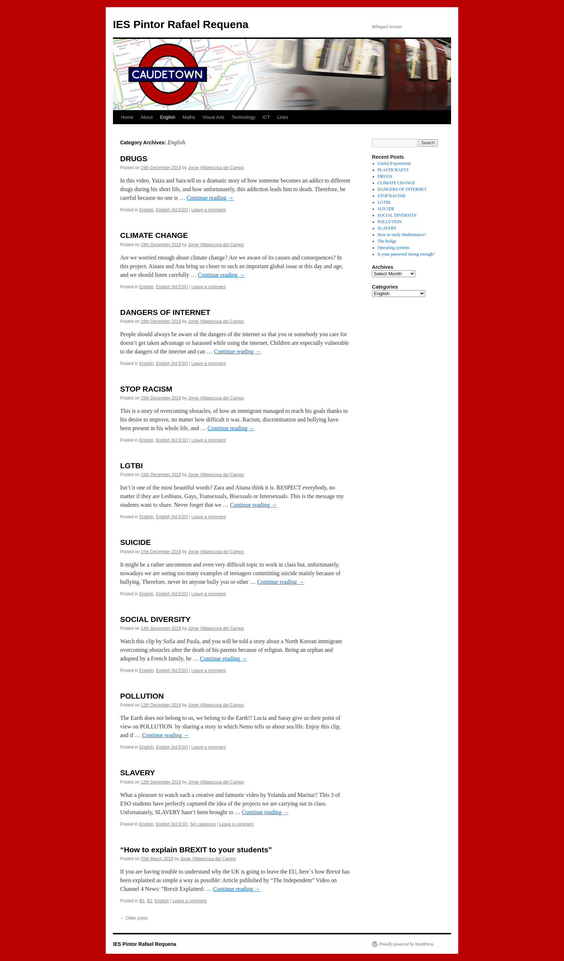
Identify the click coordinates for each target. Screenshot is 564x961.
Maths (188, 117)
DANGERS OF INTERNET (165, 312)
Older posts (134, 918)
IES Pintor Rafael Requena (181, 24)
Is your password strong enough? (406, 254)
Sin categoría (203, 824)
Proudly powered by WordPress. (407, 944)
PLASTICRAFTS (393, 169)
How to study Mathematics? (402, 234)
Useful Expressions (394, 163)
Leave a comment (208, 209)
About (147, 117)
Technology (243, 117)
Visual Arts (213, 117)
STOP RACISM (146, 389)
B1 (142, 900)
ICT (266, 117)
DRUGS (133, 158)
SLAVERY (137, 772)
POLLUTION (142, 696)
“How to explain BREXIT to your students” (196, 849)
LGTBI (131, 465)
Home (127, 117)
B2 (150, 900)
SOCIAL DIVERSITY (155, 619)
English (168, 117)
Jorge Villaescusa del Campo (216, 167)
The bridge (387, 241)
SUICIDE (135, 542)
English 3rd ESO (172, 209)
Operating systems (394, 247)
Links (282, 117)
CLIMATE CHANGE (154, 235)
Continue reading (210, 198)
